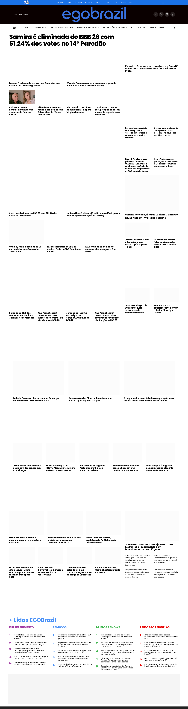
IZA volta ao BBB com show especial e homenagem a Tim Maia (100, 249)
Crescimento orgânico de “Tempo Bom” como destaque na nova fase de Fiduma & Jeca (166, 132)
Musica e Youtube (62, 27)
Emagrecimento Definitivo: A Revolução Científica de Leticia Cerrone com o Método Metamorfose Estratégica (137, 560)
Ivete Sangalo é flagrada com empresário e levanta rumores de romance (159, 468)
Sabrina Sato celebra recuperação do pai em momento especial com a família (107, 111)
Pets (131, 2)
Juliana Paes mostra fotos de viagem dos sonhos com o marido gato (165, 243)
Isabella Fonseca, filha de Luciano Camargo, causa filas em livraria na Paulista (151, 216)
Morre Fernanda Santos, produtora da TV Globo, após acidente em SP (101, 540)
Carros (123, 2)
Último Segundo (64, 2)
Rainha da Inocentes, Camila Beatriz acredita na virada (107, 570)
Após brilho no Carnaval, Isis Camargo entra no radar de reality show (50, 571)
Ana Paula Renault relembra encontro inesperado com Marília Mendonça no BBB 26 (50, 316)
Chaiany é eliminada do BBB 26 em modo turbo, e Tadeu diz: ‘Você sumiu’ (25, 249)
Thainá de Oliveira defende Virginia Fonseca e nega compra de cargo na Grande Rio (79, 571)
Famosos (41, 27)
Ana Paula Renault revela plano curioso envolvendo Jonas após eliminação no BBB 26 (107, 316)
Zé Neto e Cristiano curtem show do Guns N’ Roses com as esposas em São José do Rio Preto (151, 68)
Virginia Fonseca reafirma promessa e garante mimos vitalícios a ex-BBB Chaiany (91, 84)
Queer (114, 2)
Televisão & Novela (115, 27)
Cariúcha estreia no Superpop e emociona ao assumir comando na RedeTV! (160, 652)
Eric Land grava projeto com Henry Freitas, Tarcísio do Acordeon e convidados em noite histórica (136, 133)
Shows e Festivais (88, 27)
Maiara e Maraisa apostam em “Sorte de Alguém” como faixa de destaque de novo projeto (118, 652)
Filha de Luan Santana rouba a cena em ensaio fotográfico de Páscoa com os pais (50, 111)
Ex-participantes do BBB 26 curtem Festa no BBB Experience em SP (64, 249)
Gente (98, 2)
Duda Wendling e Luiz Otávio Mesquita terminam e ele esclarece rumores (136, 309)
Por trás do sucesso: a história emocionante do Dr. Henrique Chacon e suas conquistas (166, 573)
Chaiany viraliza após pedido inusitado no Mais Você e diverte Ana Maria (161, 636)
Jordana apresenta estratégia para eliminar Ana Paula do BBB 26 (77, 316)
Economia (78, 2)
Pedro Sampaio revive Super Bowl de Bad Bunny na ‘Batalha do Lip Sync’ (160, 665)
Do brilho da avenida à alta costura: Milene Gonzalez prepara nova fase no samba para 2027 (21, 572)
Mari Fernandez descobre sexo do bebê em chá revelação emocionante (126, 468)
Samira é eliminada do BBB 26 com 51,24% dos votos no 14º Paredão (61, 40)
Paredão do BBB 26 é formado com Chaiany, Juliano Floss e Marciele (21, 315)
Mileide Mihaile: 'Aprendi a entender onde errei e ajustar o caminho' (25, 540)
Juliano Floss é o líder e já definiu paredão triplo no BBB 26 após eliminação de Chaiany (93, 214)
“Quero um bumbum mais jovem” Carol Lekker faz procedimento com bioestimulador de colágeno (149, 547)
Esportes (89, 2)
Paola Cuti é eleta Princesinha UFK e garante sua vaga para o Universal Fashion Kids (165, 559)
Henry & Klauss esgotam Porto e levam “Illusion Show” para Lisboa (166, 309)
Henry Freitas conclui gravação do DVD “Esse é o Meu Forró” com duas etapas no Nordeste (165, 162)
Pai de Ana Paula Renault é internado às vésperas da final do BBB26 (21, 111)
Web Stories (157, 27)
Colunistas (138, 27)
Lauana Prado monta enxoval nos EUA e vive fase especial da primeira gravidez (34, 84)
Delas (106, 2)
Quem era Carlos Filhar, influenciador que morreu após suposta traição (137, 243)
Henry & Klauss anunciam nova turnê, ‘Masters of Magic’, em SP (160, 659)
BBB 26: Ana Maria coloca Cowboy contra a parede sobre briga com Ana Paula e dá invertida (161, 644)
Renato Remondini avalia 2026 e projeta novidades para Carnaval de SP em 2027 (64, 540)
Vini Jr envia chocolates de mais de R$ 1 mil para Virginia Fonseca (79, 109)
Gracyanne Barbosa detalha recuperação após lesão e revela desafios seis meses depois (149, 399)
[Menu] (14, 27)
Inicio (27, 27)
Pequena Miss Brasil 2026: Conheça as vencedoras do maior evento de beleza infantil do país (137, 573)
